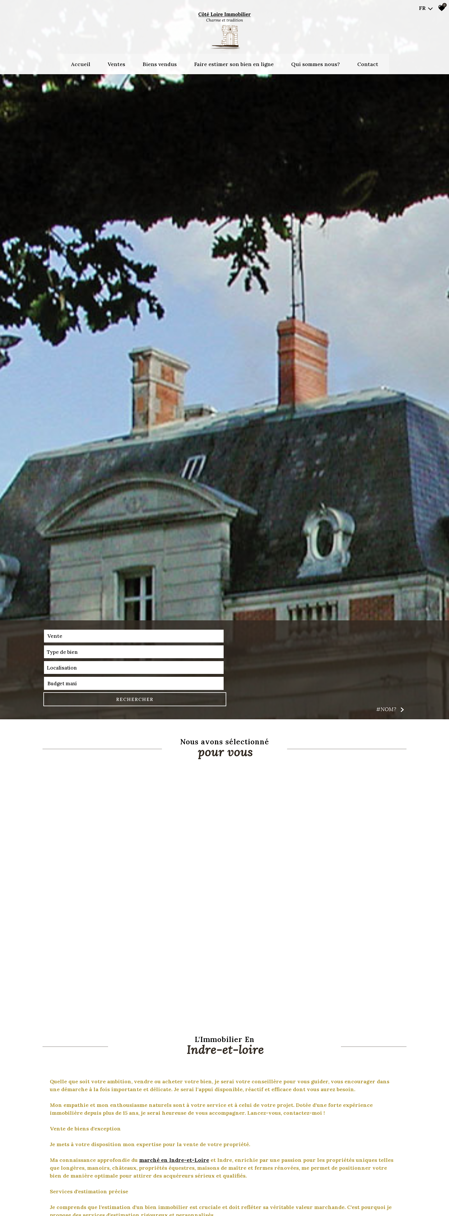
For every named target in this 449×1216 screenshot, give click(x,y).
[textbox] (156, 1195)
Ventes (116, 59)
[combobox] (80, 1195)
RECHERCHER (376, 1196)
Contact (367, 59)
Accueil (80, 59)
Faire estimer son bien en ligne (234, 59)
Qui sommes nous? (315, 59)
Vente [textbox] (54, 1195)
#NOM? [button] (390, 1206)
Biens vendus (160, 59)
